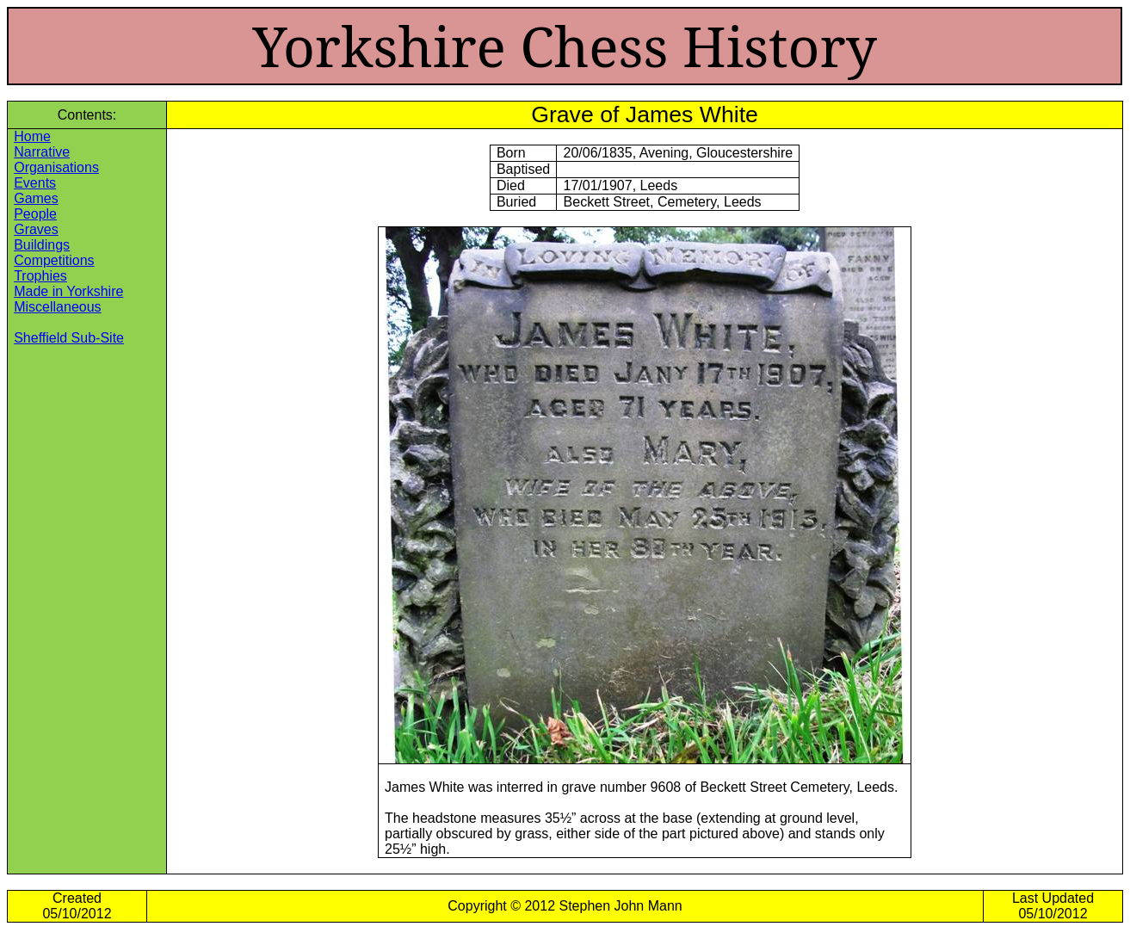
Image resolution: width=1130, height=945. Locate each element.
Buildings (42, 245)
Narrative (42, 152)
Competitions (54, 260)
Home (32, 136)
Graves (36, 229)
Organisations (56, 167)
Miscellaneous (57, 307)
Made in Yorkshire (68, 291)
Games (36, 198)
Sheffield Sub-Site (69, 337)
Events (35, 183)
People (35, 214)
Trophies (40, 276)
